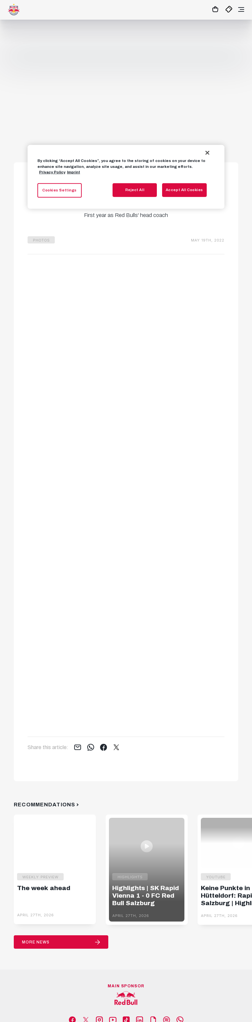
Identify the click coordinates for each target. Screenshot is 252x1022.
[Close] (207, 153)
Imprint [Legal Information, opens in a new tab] (73, 172)
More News (36, 942)
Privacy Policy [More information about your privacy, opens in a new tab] (52, 172)
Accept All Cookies (184, 189)
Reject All (135, 189)
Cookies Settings (59, 190)
